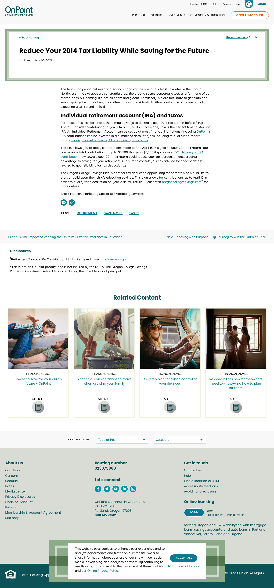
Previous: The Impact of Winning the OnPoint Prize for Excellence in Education (63, 237)
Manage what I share (183, 566)
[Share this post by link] (72, 202)
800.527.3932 (105, 515)
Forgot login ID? (215, 515)
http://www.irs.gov (113, 259)
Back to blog (29, 37)
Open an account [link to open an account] (249, 15)
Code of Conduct (19, 502)
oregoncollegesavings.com (181, 182)
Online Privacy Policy (102, 571)
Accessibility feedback (201, 486)
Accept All (184, 558)
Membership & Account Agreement (33, 512)
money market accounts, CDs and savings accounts (109, 140)
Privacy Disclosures (20, 496)
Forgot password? (234, 515)
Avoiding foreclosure (200, 491)
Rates (215, 4)
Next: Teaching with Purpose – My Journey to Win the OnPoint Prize (218, 237)
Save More (113, 213)
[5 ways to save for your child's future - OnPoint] (38, 339)
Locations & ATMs (199, 4)
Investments (176, 15)
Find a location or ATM (201, 481)
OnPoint (203, 131)
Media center (15, 491)
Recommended (236, 37)
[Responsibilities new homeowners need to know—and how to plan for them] (236, 339)
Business (156, 15)
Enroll (210, 510)
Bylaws (10, 507)
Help (237, 4)
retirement (87, 213)
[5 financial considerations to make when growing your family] (104, 339)
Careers (226, 4)
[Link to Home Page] (19, 11)
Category (163, 440)
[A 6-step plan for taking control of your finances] (170, 339)
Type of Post (107, 440)
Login (194, 512)
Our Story (12, 470)
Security (11, 481)
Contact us (193, 470)
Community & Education (207, 15)
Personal (138, 15)
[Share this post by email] (64, 202)
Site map (12, 518)
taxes (134, 213)
